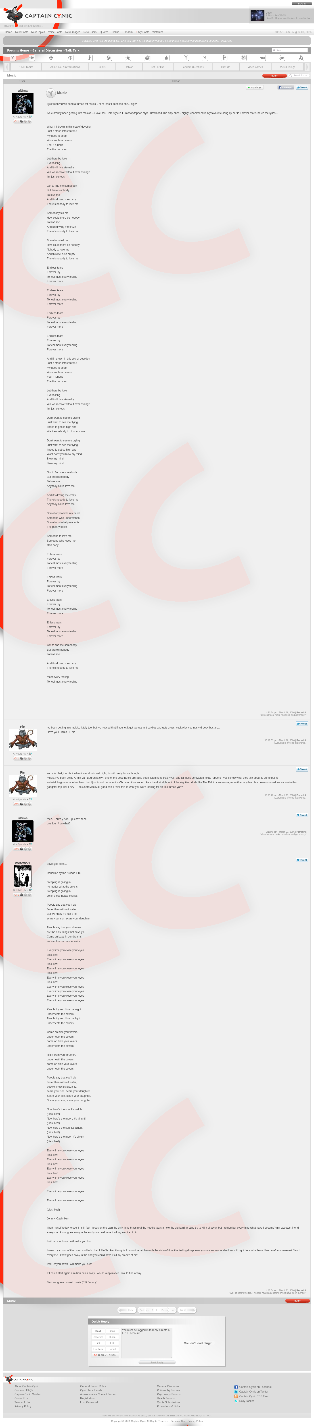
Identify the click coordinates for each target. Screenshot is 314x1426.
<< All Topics (26, 66)
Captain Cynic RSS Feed (254, 1396)
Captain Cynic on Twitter (253, 1391)
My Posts (142, 32)
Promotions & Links (168, 1406)
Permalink (301, 712)
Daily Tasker (246, 1401)
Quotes (104, 32)
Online (115, 32)
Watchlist (157, 32)
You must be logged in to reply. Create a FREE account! (146, 1343)
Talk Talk (72, 50)
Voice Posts (55, 32)
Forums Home (18, 50)
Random (128, 32)
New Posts (21, 32)
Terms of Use (178, 1421)
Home (8, 32)
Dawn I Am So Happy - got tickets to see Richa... (289, 15)
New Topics (38, 32)
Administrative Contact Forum (97, 1394)
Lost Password (89, 1402)
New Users (90, 32)
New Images (72, 32)
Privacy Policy (23, 1406)
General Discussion (47, 50)
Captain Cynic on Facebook (255, 1387)
